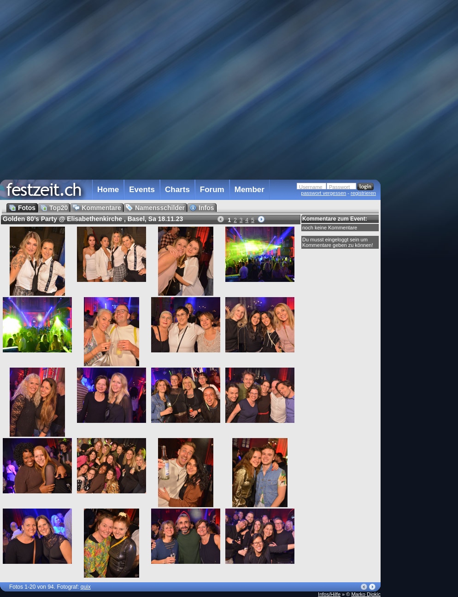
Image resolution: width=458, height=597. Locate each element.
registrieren (363, 193)
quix (86, 587)
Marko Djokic (366, 594)
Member (249, 189)
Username (311, 187)
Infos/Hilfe (329, 594)
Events (142, 189)
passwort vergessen (323, 193)
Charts (177, 189)
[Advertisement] (421, 185)
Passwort (339, 187)
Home (108, 189)
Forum (212, 189)
